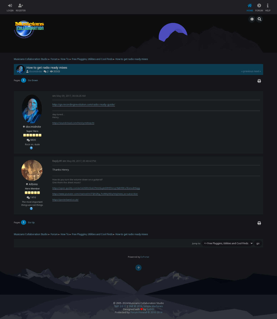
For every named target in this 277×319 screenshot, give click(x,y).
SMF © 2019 (135, 306)
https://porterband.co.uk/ (65, 199)
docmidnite (35, 71)
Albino (33, 184)
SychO (150, 309)
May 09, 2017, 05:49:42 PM (74, 161)
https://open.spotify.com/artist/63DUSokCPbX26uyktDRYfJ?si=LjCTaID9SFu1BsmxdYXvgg (96, 188)
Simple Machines (153, 306)
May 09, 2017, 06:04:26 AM (69, 95)
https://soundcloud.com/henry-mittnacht (73, 123)
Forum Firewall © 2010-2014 (146, 312)
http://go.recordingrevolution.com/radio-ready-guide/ (83, 104)
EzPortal (145, 257)
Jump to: (196, 243)
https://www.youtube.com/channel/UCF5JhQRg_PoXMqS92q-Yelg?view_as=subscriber (95, 193)
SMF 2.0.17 (120, 306)
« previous (247, 71)
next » (257, 71)
